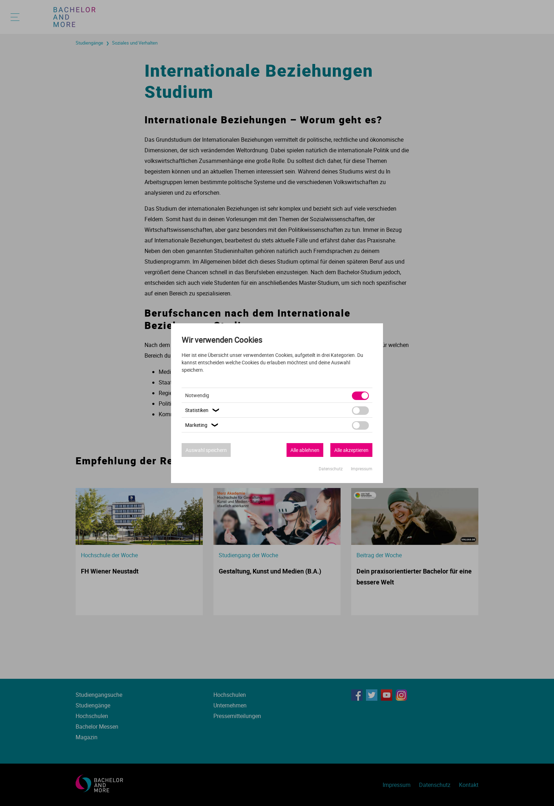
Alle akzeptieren (351, 450)
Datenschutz (331, 468)
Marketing (202, 425)
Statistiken (203, 410)
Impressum (361, 468)
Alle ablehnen (304, 450)
